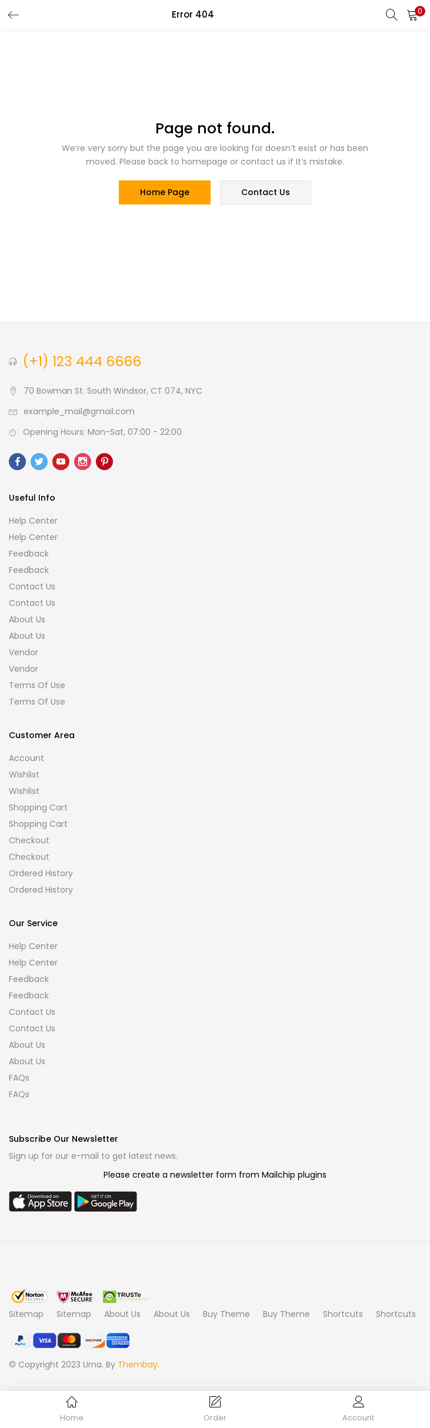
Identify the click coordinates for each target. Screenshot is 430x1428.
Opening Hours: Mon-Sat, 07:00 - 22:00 (102, 432)
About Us (27, 620)
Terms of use (37, 686)
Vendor (23, 653)
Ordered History (41, 874)
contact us (265, 193)
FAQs (19, 1078)
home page (164, 193)
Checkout (29, 841)
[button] (412, 14)
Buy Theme (226, 1314)
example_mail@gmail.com (79, 412)
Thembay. (138, 1365)
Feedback (29, 554)
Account (26, 759)
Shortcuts (343, 1314)
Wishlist (24, 775)
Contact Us (32, 587)
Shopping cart (38, 808)
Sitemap (26, 1314)
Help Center (33, 521)
